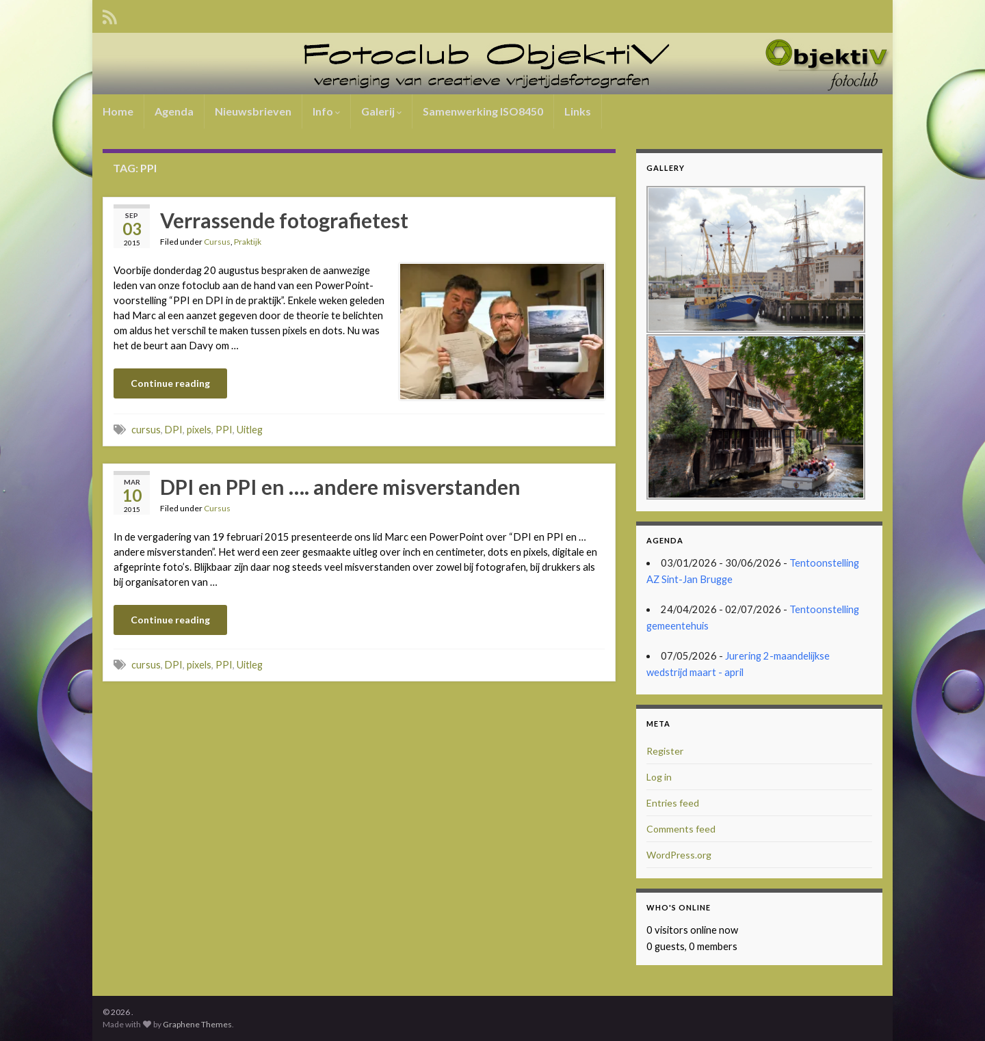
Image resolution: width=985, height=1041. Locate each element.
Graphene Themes (197, 1024)
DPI (174, 429)
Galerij (381, 111)
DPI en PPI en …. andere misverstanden (340, 486)
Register (664, 751)
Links (577, 111)
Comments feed (680, 829)
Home (118, 111)
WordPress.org (678, 855)
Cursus (217, 241)
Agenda (174, 111)
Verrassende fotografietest (284, 220)
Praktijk (247, 241)
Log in (659, 777)
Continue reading (170, 383)
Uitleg (250, 429)
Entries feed (672, 803)
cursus (146, 429)
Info (326, 111)
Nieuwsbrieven (253, 111)
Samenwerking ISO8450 (483, 111)
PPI (224, 429)
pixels (199, 429)
